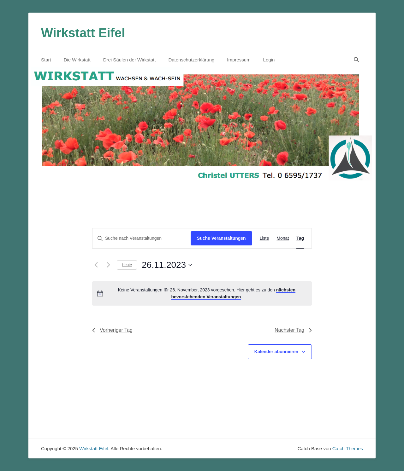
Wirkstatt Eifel (83, 33)
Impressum (238, 59)
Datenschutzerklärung (191, 59)
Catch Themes (347, 448)
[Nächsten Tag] (108, 265)
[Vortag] (96, 265)
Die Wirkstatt (77, 59)
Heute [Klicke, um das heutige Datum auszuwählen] (127, 265)
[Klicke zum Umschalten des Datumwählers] (167, 265)
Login (269, 59)
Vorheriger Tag (112, 330)
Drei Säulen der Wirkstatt (129, 59)
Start (46, 59)
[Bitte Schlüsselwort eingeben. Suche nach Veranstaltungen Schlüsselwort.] (141, 238)
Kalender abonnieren (276, 351)
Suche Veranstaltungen (221, 238)
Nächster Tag (293, 330)
